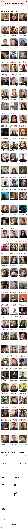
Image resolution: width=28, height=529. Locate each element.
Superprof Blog (3, 519)
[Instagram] (15, 525)
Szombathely (3, 509)
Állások (3, 485)
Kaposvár (3, 515)
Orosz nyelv (15, 492)
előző (11, 470)
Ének (15, 482)
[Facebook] (13, 525)
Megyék (3, 484)
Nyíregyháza (3, 506)
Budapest (3, 499)
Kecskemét (3, 507)
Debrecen (3, 500)
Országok (3, 482)
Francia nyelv (16, 486)
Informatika (16, 484)
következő (16, 470)
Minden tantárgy (16, 495)
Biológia (15, 493)
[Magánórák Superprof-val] (3, 1)
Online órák (3, 483)
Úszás (15, 494)
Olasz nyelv (15, 485)
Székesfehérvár (4, 508)
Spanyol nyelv (16, 483)
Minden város (3, 516)
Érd (2, 510)
